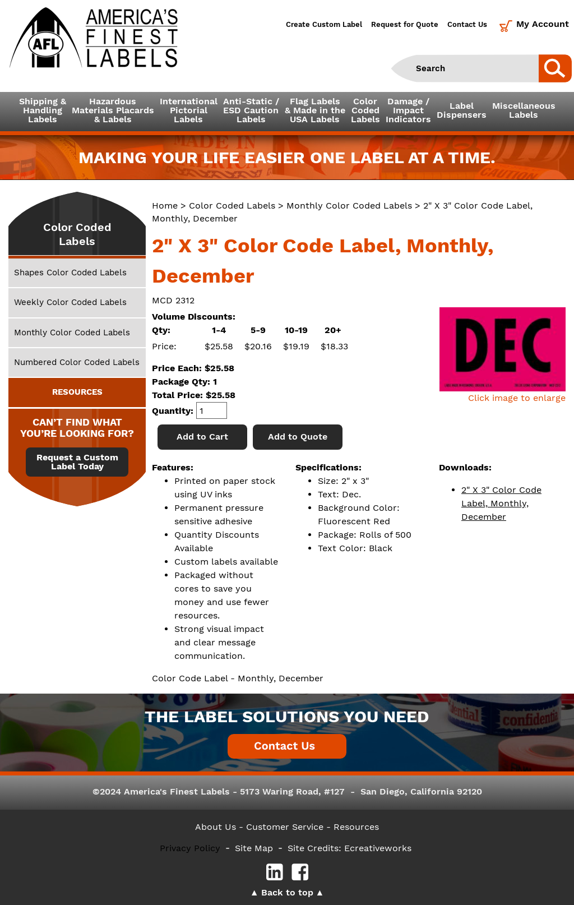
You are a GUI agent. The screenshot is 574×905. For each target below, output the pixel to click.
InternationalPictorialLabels (188, 110)
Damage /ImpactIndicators (408, 110)
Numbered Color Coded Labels (77, 362)
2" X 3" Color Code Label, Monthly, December (501, 503)
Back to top (287, 892)
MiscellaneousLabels (524, 110)
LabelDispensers (462, 110)
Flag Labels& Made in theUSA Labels (315, 110)
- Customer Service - (285, 826)
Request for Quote (404, 24)
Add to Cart (202, 436)
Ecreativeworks (377, 848)
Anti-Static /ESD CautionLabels (251, 110)
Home (165, 205)
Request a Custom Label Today (77, 462)
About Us (215, 826)
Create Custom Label (324, 24)
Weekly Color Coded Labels (70, 302)
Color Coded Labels (232, 205)
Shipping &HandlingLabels (42, 110)
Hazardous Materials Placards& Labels (113, 110)
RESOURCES (77, 392)
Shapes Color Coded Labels (70, 272)
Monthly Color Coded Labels (349, 205)
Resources (356, 826)
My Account (542, 24)
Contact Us (467, 24)
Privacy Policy (190, 848)
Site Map (254, 848)
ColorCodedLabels (365, 110)
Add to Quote (297, 436)
